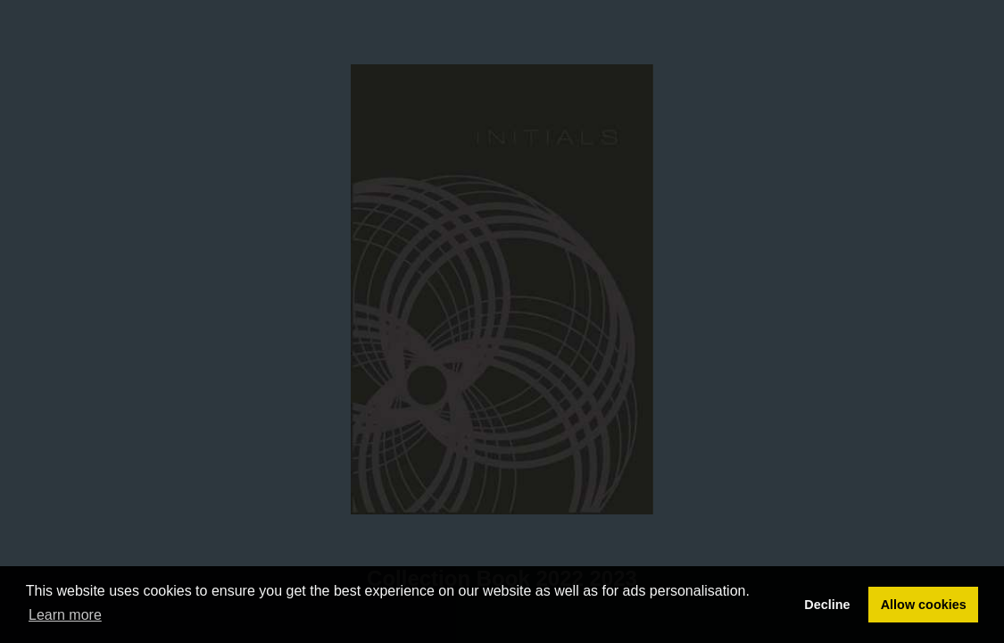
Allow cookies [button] (924, 604)
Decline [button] (827, 604)
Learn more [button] (65, 614)
